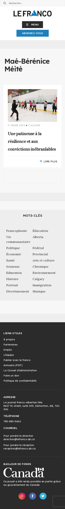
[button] (32, 24)
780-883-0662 (12, 421)
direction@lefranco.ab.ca (19, 439)
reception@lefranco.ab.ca (19, 448)
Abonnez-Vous (32, 33)
